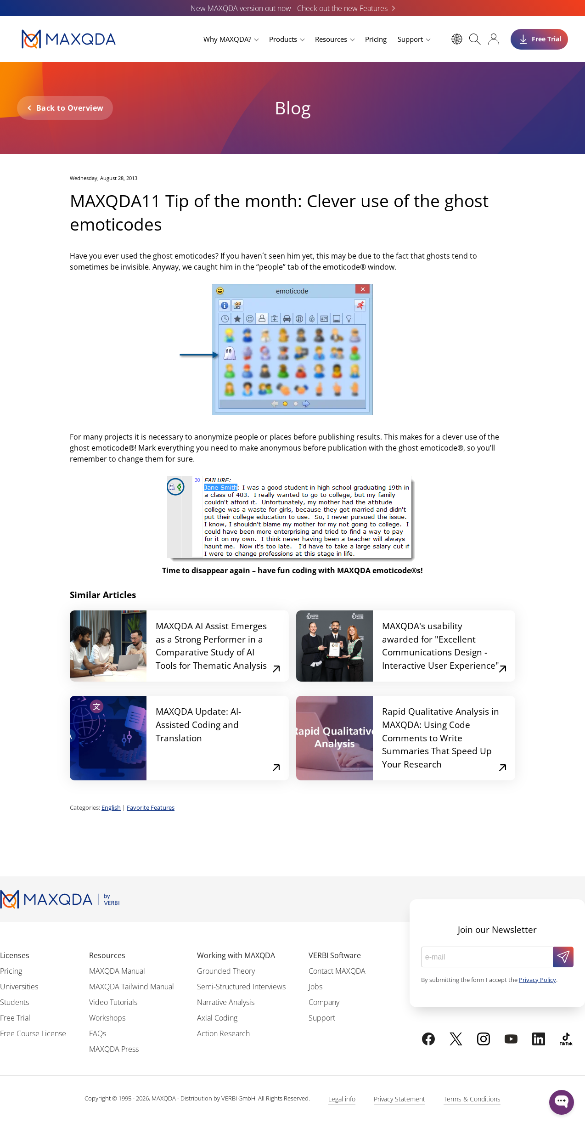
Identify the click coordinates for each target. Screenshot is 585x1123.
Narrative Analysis (225, 1002)
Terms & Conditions (472, 1099)
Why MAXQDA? (227, 39)
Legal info (341, 1099)
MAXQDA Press (114, 1049)
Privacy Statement (399, 1099)
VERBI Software (335, 955)
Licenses (14, 955)
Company (324, 1002)
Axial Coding (217, 1018)
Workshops (107, 1018)
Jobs (315, 987)
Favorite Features (150, 807)
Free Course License (33, 1033)
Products (283, 39)
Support (410, 39)
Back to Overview (70, 108)
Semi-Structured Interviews (241, 987)
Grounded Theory (226, 971)
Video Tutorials (113, 1002)
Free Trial (15, 1018)
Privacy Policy (537, 980)
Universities (19, 987)
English (111, 807)
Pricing (376, 39)
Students (14, 1002)
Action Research (223, 1033)
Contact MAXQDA (337, 971)
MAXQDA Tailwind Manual (131, 987)
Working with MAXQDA (236, 955)
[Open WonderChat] (561, 1102)
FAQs (97, 1033)
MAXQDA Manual (117, 971)
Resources (331, 39)
